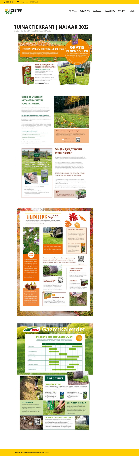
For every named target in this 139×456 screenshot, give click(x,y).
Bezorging (85, 11)
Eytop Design (28, 452)
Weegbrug (110, 11)
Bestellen (97, 11)
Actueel (72, 11)
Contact (122, 11)
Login (132, 11)
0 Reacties (48, 31)
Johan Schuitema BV (23, 31)
